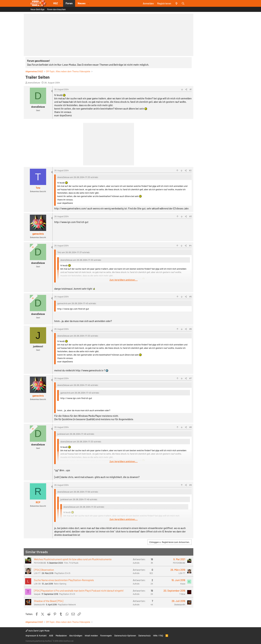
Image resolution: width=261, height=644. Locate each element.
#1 (191, 89)
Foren (69, 3)
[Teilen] (186, 89)
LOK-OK (37, 583)
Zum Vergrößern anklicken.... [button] (124, 279)
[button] (60, 3)
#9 (190, 485)
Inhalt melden (91, 635)
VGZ (55, 3)
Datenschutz (144, 635)
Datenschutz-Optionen (125, 635)
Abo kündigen (75, 635)
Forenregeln (106, 635)
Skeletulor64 (39, 604)
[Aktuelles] (176, 3)
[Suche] (183, 3)
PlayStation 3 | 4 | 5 (62, 573)
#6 (190, 329)
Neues (81, 3)
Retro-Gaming (60, 583)
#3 (190, 216)
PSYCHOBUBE (40, 563)
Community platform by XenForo (50, 641)
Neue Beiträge (37, 9)
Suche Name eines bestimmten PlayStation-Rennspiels (64, 580)
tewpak (37, 594)
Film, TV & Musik (71, 563)
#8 (190, 427)
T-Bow (182, 594)
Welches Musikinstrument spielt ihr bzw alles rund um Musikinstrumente (73, 559)
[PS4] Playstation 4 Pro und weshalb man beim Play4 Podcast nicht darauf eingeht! (79, 590)
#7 (190, 378)
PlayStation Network (67, 604)
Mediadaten (61, 635)
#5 (190, 296)
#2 (190, 170)
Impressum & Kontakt (36, 635)
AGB (51, 635)
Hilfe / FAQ (158, 635)
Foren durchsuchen (56, 9)
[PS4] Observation (44, 569)
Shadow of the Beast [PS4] (48, 600)
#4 (190, 245)
